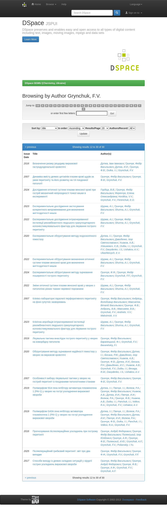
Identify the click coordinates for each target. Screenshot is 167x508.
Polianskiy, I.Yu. (125, 444)
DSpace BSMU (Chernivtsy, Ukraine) (45, 83)
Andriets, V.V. (124, 312)
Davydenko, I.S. (114, 249)
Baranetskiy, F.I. (109, 345)
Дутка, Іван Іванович (112, 163)
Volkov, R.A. (107, 425)
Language (136, 4)
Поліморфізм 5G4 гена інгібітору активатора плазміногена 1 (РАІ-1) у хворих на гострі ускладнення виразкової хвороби (65, 391)
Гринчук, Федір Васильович (116, 176)
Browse (51, 4)
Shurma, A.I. (121, 209)
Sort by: (36, 128)
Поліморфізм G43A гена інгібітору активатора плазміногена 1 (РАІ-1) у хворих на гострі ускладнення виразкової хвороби (62, 414)
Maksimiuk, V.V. (109, 315)
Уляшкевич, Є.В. (110, 246)
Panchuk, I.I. (124, 401)
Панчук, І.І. (119, 388)
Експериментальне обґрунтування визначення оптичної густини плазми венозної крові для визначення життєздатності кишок (63, 262)
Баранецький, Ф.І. (110, 341)
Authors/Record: (119, 128)
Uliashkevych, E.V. (110, 253)
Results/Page (92, 128)
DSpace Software (86, 499)
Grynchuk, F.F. (122, 275)
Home (36, 4)
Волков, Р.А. (133, 388)
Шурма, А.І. (107, 206)
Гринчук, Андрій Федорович (116, 431)
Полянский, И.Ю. (116, 441)
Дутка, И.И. (121, 167)
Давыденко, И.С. (115, 365)
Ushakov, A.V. (131, 249)
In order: (63, 128)
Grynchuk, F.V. (126, 170)
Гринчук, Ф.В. (131, 305)
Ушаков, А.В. (127, 242)
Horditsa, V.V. (125, 196)
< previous (30, 147)
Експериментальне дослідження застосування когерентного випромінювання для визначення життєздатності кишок (58, 209)
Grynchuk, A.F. (134, 441)
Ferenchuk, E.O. (126, 200)
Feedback (141, 499)
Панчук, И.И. (128, 394)
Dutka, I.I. (112, 170)
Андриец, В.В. (108, 308)
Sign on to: (133, 12)
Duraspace (128, 499)
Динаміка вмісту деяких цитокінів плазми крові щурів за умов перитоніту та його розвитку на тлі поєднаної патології (63, 180)
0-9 (38, 106)
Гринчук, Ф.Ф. (108, 272)
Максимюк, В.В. (126, 308)
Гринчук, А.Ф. (120, 438)
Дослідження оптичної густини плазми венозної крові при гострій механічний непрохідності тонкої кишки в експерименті (64, 193)
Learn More (30, 39)
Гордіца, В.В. (108, 189)
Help (63, 4)
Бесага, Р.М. (111, 355)
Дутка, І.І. (106, 236)
